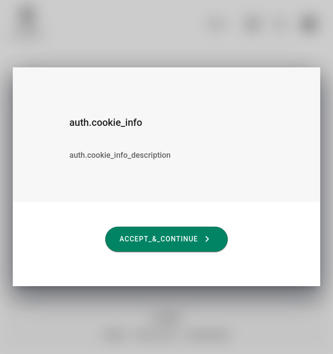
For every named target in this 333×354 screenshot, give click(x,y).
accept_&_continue (166, 239)
